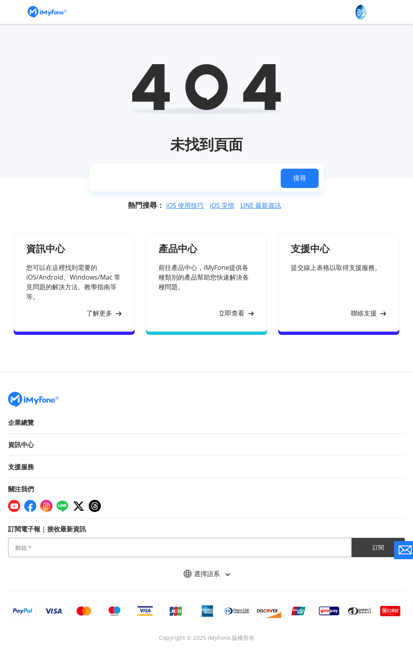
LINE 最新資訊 (260, 205)
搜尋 (299, 177)
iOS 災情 (222, 205)
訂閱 (378, 547)
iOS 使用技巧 (185, 205)
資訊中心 (21, 444)
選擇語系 (206, 573)
